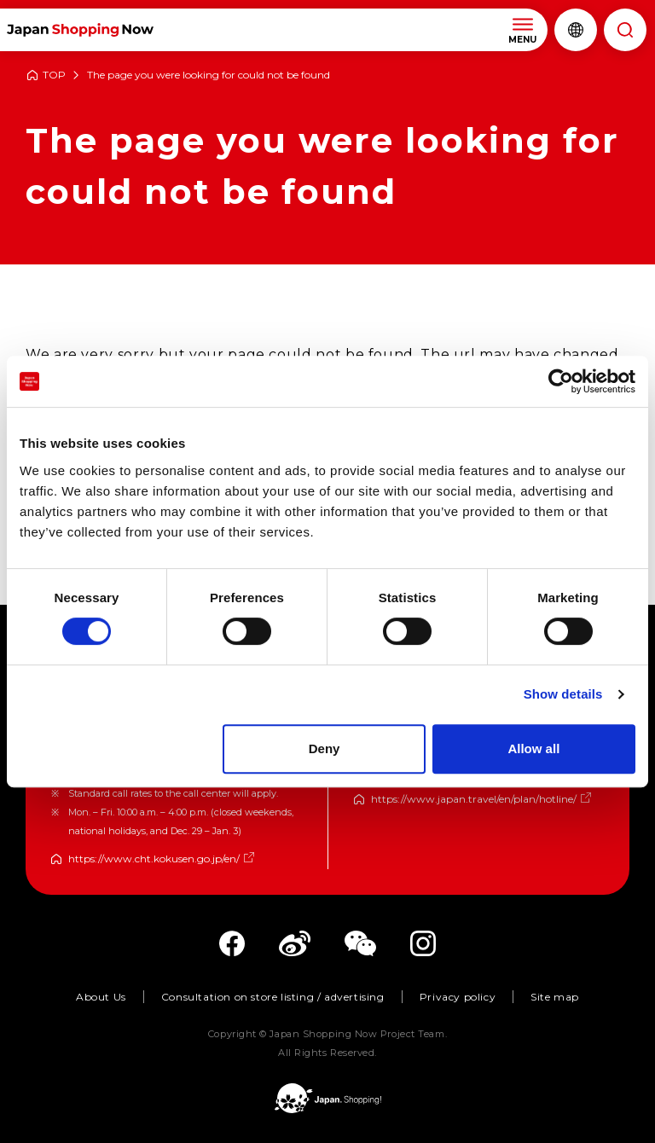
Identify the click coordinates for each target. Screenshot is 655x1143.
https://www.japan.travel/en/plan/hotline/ (474, 798)
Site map (554, 996)
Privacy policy (458, 996)
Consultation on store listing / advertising (273, 996)
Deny (324, 748)
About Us (101, 996)
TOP (54, 75)
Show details (563, 694)
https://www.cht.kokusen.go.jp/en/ (154, 858)
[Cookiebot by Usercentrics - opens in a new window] (560, 381)
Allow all (533, 748)
